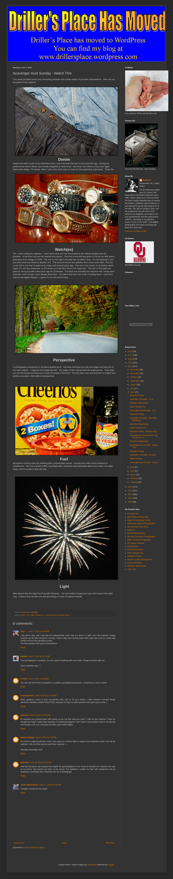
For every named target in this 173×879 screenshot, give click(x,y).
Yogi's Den (131, 569)
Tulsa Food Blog (134, 563)
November (135, 373)
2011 (130, 494)
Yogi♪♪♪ (24, 631)
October (134, 377)
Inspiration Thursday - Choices (143, 455)
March (133, 475)
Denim (22, 615)
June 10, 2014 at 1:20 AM (41, 762)
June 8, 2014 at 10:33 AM (45, 695)
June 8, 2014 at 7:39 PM (46, 737)
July (132, 388)
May (132, 467)
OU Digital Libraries (135, 543)
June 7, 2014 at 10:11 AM (39, 656)
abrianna (25, 715)
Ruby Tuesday (136, 458)
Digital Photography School (139, 520)
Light (32, 615)
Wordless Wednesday (139, 403)
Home (64, 843)
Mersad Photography (136, 533)
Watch (67, 615)
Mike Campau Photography (139, 540)
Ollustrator (91, 865)
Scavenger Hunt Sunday (54, 615)
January (134, 482)
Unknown (25, 762)
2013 (130, 487)
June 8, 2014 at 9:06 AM (38, 679)
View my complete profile (135, 231)
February (134, 478)
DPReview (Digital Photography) (141, 523)
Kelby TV (131, 530)
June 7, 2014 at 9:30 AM (38, 631)
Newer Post (19, 843)
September (135, 381)
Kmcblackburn (27, 695)
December (135, 370)
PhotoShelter (132, 546)
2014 (130, 366)
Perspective (39, 615)
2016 (130, 359)
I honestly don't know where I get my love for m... (144, 436)
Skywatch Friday (137, 395)
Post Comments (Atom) (35, 847)
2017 (130, 355)
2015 (130, 363)
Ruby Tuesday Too (138, 407)
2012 (130, 491)
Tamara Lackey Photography (139, 559)
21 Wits (24, 679)
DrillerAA (147, 180)
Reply (23, 647)
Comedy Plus (133, 514)
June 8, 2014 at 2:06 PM (39, 715)
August (133, 384)
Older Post (110, 843)
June (132, 392)
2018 (130, 351)
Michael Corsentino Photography (141, 536)
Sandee (24, 656)
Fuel (27, 615)
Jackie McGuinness (29, 785)
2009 (130, 502)
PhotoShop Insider (135, 549)
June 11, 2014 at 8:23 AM (50, 785)
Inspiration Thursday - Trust (141, 399)
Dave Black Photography (137, 517)
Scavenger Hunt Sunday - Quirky (144, 462)
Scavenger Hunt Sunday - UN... (143, 410)
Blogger (110, 865)
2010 (130, 498)
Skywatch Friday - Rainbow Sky (143, 431)
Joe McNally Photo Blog (137, 527)
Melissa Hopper (28, 737)
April (132, 471)
